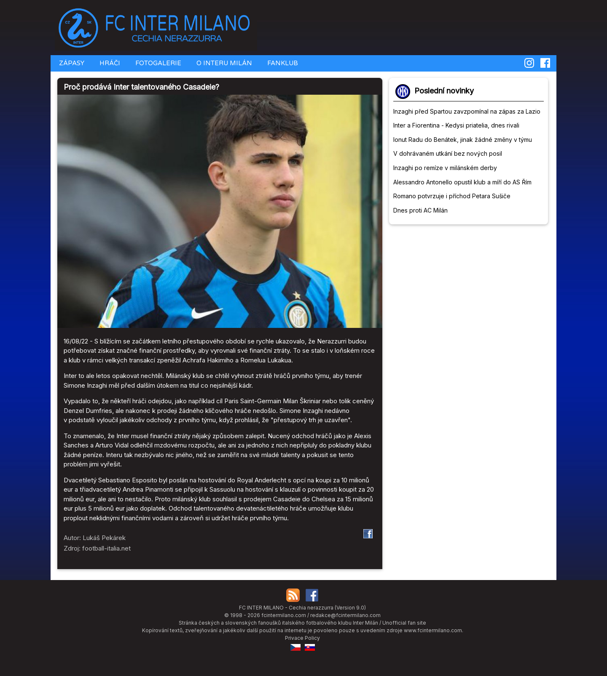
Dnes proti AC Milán (420, 210)
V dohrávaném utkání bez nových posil (447, 153)
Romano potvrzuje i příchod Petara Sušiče (451, 196)
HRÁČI (109, 63)
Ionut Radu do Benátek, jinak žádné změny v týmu (462, 139)
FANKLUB (282, 63)
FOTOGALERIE (157, 63)
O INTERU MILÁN (223, 63)
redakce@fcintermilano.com (345, 615)
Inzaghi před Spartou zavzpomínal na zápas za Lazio (466, 111)
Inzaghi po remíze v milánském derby (445, 167)
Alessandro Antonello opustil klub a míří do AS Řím (462, 182)
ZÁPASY (70, 63)
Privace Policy (302, 638)
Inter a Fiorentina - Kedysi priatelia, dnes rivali (456, 125)
